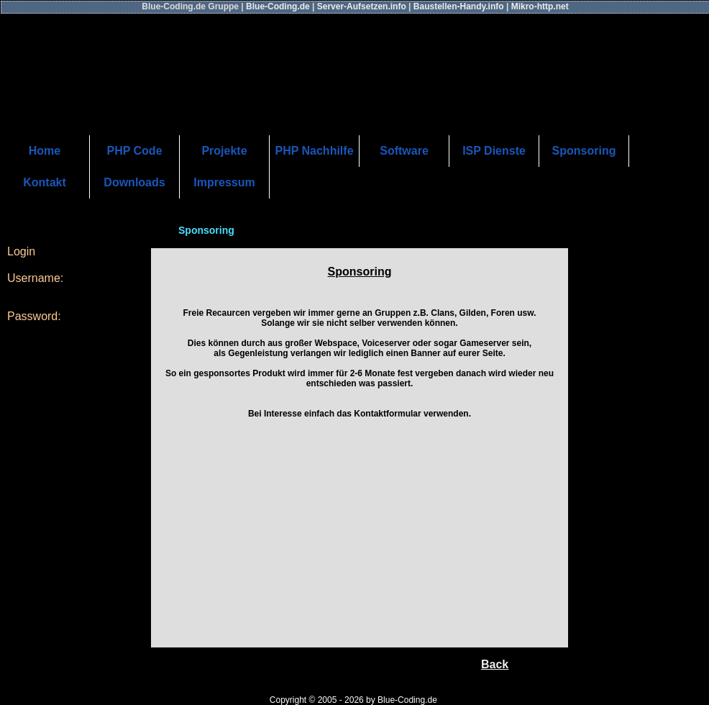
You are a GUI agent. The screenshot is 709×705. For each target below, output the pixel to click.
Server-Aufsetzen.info (362, 6)
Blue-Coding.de (279, 6)
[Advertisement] (359, 539)
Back (494, 664)
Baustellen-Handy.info (459, 6)
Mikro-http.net (540, 6)
